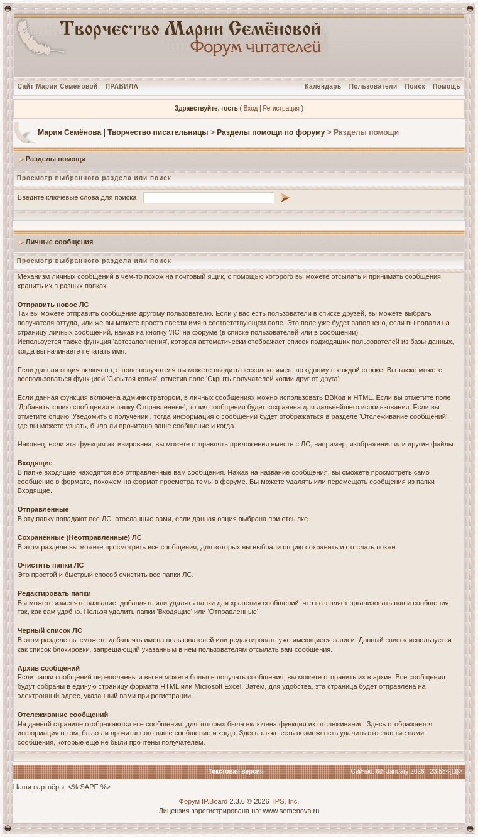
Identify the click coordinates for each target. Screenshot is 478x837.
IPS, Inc (285, 801)
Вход (251, 108)
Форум (189, 801)
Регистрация (281, 108)
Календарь (323, 86)
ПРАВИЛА (122, 86)
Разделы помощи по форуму (271, 132)
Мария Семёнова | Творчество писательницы (123, 132)
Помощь (446, 86)
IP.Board (214, 801)
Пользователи (373, 86)
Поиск (415, 86)
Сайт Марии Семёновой (58, 86)
